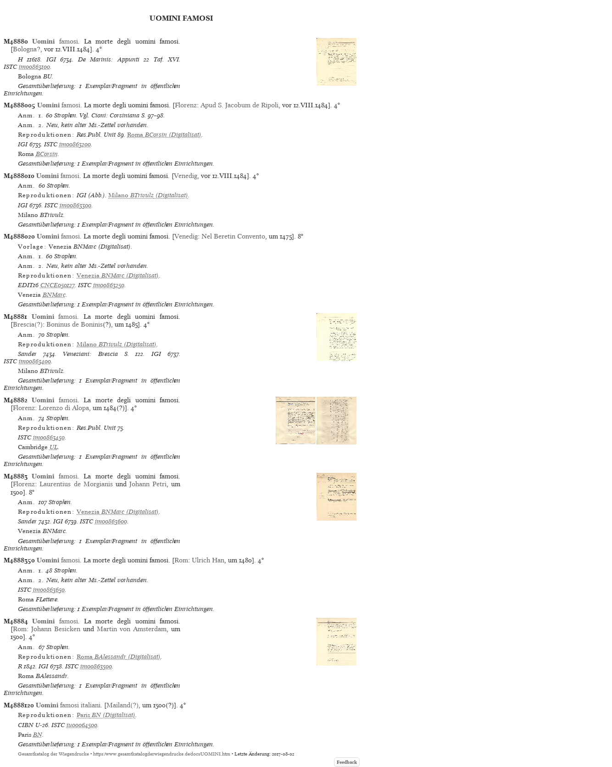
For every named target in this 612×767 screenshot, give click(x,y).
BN (37, 735)
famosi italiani (68, 705)
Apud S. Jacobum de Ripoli (239, 105)
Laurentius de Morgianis (75, 484)
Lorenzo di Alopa (64, 408)
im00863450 (49, 437)
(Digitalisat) (164, 135)
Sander (27, 354)
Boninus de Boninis (74, 324)
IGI (51, 59)
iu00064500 (82, 725)
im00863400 (35, 361)
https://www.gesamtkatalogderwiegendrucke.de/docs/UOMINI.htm (161, 754)
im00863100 (34, 67)
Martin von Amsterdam (132, 629)
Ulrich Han (208, 560)
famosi (55, 41)
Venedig (185, 176)
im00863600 (111, 521)
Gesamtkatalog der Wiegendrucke (53, 754)
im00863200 (75, 144)
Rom (181, 560)
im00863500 (96, 666)
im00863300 (75, 205)
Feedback (347, 762)
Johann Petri (148, 484)
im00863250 (108, 285)
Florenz (186, 105)
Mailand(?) (122, 705)
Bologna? (26, 49)
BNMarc (54, 295)
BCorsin (47, 154)
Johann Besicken (55, 629)
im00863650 (49, 590)
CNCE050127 (57, 285)
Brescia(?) (28, 324)
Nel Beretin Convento (233, 236)
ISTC (10, 67)
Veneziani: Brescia (90, 354)
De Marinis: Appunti (108, 59)
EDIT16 (28, 285)
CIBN (25, 725)
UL (54, 447)
